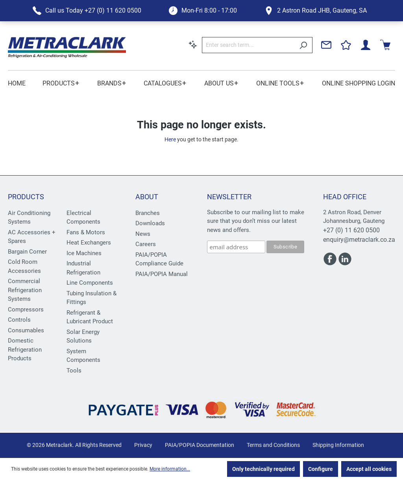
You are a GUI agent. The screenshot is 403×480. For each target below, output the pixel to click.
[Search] (303, 45)
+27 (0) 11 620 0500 (351, 230)
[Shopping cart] (385, 44)
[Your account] (365, 44)
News (142, 233)
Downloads (150, 223)
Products (26, 197)
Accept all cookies (369, 469)
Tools (74, 370)
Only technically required (263, 469)
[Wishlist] (346, 44)
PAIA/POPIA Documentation (199, 445)
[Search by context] (193, 44)
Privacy (143, 445)
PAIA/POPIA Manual (161, 274)
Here (170, 139)
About (146, 197)
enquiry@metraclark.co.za (359, 239)
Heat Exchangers (89, 242)
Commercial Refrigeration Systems (25, 290)
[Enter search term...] (248, 45)
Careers (145, 244)
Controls (19, 319)
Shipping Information (338, 445)
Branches (147, 213)
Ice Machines (84, 253)
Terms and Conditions (273, 445)
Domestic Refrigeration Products (25, 349)
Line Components (90, 282)
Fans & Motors (86, 232)
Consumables (26, 330)
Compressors (26, 309)
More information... (170, 469)
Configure (320, 469)
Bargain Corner (27, 251)
